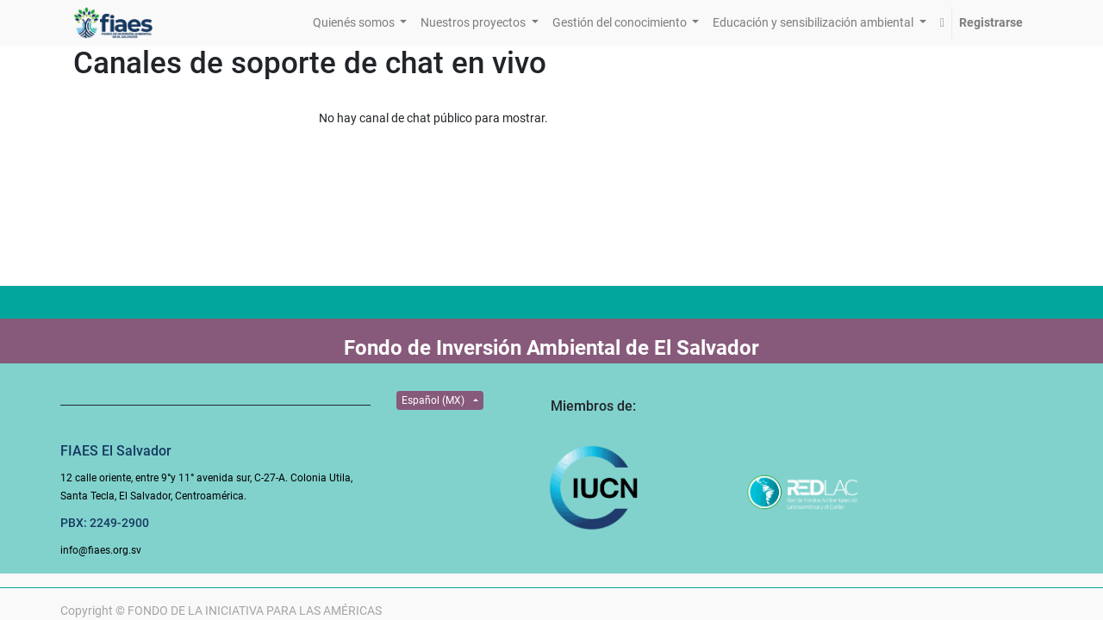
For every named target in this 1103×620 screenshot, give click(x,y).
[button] (942, 23)
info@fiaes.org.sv (100, 550)
